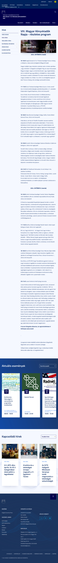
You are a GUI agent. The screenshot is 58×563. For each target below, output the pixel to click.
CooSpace (4, 527)
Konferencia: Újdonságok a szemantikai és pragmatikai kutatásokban (8, 401)
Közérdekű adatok (38, 553)
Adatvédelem (17, 553)
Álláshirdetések (6, 53)
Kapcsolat (43, 1)
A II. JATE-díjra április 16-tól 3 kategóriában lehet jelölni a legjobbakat (10, 469)
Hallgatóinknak (35, 5)
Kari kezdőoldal (5, 5)
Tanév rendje (5, 34)
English (50, 1)
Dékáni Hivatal (24, 517)
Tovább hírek (45, 437)
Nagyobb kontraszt (55, 2)
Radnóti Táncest (29, 397)
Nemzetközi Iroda (24, 519)
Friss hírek (5, 37)
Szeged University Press (7, 512)
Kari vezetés (23, 515)
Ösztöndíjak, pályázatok (8, 44)
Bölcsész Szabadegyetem (11, 7)
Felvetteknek (27, 5)
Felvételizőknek (20, 5)
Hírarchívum (5, 47)
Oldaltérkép (4, 534)
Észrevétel (4, 532)
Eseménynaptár (6, 50)
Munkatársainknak (44, 5)
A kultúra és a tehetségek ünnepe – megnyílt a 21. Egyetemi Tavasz (28, 471)
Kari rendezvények (44, 22)
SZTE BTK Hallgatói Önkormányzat (28, 524)
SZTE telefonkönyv (6, 523)
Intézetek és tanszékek (26, 512)
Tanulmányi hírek (6, 40)
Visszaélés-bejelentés (27, 553)
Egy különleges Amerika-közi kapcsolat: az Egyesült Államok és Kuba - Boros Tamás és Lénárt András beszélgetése (51, 402)
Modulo (3, 530)
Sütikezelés (9, 553)
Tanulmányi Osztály (25, 521)
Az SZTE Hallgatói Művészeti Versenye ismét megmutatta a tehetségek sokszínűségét (47, 473)
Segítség (54, 553)
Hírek (53, 22)
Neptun (3, 525)
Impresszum (47, 553)
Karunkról (20, 22)
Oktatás (28, 22)
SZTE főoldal (12, 5)
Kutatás (35, 22)
